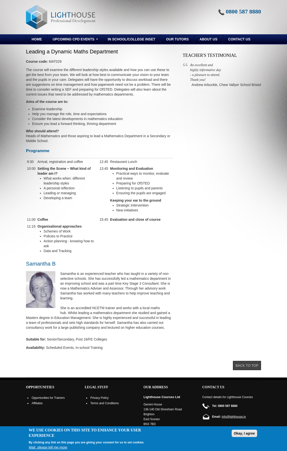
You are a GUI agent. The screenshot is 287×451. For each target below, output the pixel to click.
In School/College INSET (131, 39)
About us (208, 39)
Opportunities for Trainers (48, 398)
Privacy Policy (99, 398)
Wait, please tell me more (48, 447)
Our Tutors (177, 39)
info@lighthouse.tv (234, 416)
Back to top (247, 365)
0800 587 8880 (243, 11)
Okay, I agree (244, 433)
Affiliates (37, 403)
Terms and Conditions (104, 403)
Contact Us (239, 39)
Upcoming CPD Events (73, 40)
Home (37, 39)
